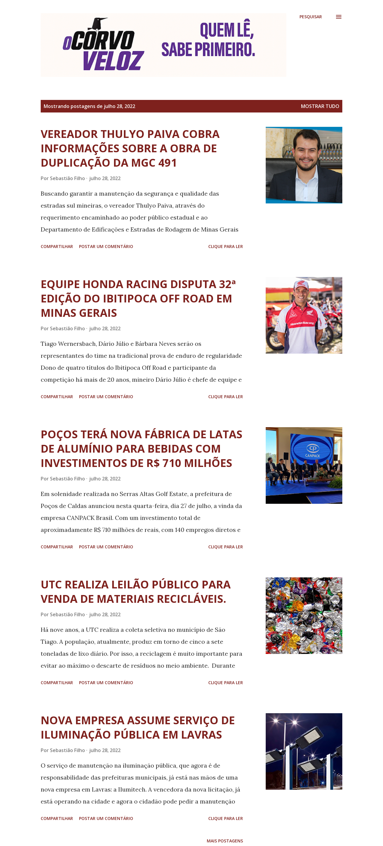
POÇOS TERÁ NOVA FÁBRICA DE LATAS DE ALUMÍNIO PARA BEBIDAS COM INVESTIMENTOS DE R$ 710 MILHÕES (141, 448)
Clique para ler (225, 246)
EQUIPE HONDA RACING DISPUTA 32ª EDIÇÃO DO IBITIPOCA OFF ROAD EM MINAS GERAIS (138, 298)
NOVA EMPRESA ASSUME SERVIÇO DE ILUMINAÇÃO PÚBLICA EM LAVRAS (138, 727)
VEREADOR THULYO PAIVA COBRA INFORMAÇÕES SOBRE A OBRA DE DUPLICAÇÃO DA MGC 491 (130, 148)
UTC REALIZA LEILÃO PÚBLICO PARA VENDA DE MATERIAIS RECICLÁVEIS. (136, 591)
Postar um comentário (106, 246)
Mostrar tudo (320, 106)
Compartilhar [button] (57, 246)
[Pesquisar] (311, 16)
